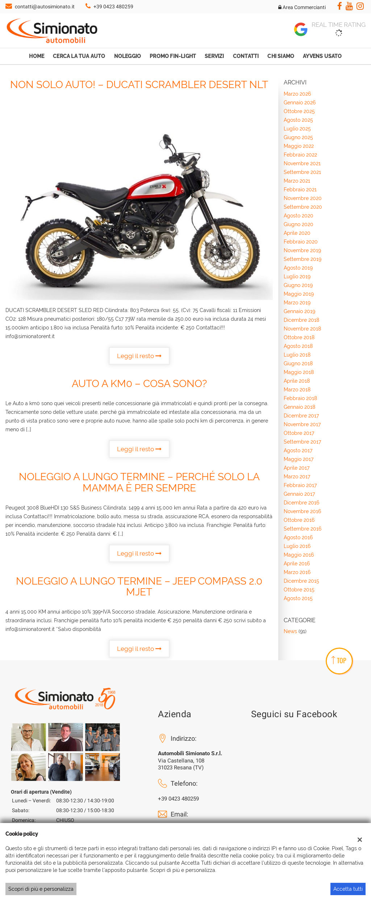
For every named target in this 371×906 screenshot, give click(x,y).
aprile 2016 (297, 563)
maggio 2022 (299, 146)
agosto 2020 (298, 216)
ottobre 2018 (299, 337)
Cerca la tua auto (79, 56)
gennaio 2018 (299, 407)
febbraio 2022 (300, 155)
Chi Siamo (280, 56)
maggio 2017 (298, 459)
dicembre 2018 (301, 320)
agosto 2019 (298, 268)
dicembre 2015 (301, 581)
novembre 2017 (302, 424)
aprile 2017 (296, 468)
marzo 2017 (297, 476)
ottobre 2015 (299, 590)
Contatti (246, 56)
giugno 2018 (298, 363)
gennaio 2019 (299, 311)
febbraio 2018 (300, 398)
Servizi (214, 56)
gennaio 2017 (299, 494)
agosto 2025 (298, 120)
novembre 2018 (302, 329)
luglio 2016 (297, 546)
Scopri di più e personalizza (41, 889)
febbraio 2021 (300, 189)
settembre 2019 (302, 259)
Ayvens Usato (322, 56)
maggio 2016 (299, 555)
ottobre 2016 (299, 520)
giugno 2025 (298, 137)
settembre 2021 (302, 172)
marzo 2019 (297, 303)
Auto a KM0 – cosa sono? (139, 384)
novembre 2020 (303, 198)
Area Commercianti (302, 7)
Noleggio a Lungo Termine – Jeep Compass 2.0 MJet (139, 586)
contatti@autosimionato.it (45, 6)
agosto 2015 (298, 598)
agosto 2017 (298, 450)
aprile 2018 (297, 381)
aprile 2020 (297, 233)
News (290, 631)
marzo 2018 (297, 389)
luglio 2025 (297, 129)
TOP (339, 660)
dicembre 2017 (301, 416)
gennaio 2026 (300, 102)
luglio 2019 (297, 276)
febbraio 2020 (301, 242)
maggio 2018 (299, 372)
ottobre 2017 (299, 433)
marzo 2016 (297, 572)
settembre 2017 (302, 442)
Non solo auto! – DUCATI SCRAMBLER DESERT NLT (139, 85)
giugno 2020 (298, 224)
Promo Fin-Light (173, 56)
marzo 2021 (297, 181)
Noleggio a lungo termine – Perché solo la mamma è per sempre (139, 482)
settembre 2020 (303, 207)
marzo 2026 (297, 94)
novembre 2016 (302, 511)
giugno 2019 (298, 285)
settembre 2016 (302, 529)
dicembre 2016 (301, 503)
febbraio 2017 (300, 485)
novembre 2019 (302, 250)
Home (36, 56)
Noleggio (127, 56)
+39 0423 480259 (113, 6)
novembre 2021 (302, 163)
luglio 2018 (297, 355)
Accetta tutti (348, 889)
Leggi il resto (139, 356)
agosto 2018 (298, 346)
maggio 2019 (299, 294)
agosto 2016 (298, 537)
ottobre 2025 (299, 111)
